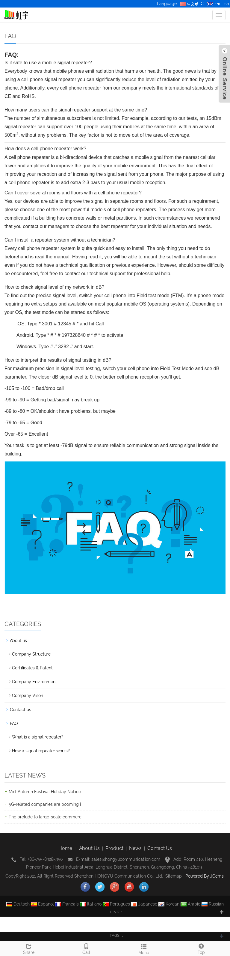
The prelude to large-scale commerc (45, 816)
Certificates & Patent (32, 667)
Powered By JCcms (205, 876)
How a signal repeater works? (41, 750)
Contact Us (159, 848)
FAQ (14, 723)
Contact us (20, 709)
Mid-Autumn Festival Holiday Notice (45, 791)
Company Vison (27, 695)
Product (114, 848)
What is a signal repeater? (37, 737)
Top (201, 948)
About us (18, 640)
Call (86, 948)
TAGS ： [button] (117, 935)
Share (29, 948)
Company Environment (34, 681)
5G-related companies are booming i (45, 804)
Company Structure (31, 654)
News (135, 848)
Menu (144, 948)
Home (65, 848)
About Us (89, 848)
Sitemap (173, 876)
